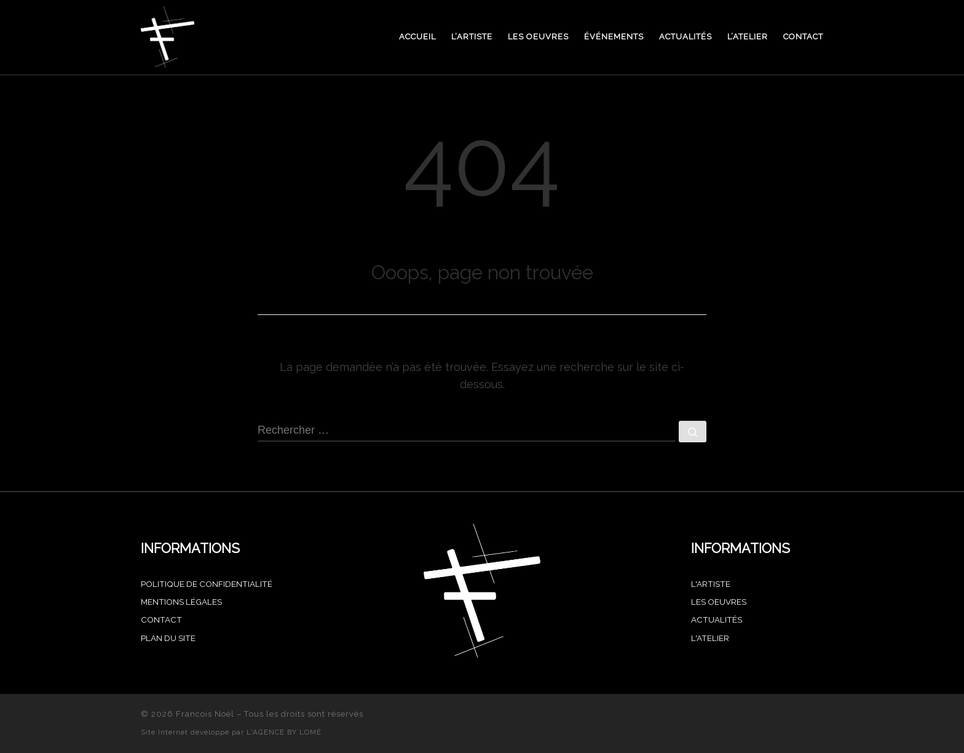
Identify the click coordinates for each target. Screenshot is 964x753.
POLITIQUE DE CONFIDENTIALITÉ (206, 584)
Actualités (716, 619)
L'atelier (710, 638)
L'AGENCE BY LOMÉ (284, 732)
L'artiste (710, 584)
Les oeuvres (718, 602)
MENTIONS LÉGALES (181, 602)
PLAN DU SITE (168, 638)
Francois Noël (205, 714)
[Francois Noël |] (167, 35)
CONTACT (161, 619)
